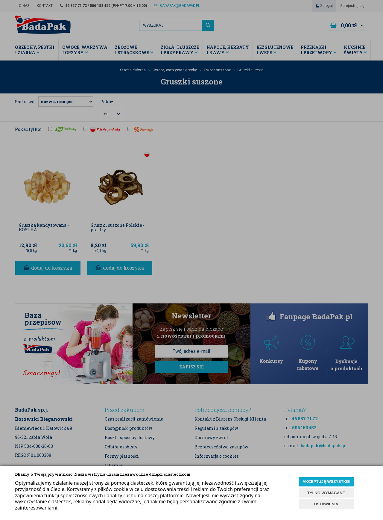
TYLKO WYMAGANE (326, 493)
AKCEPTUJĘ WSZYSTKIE (326, 481)
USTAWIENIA (326, 504)
